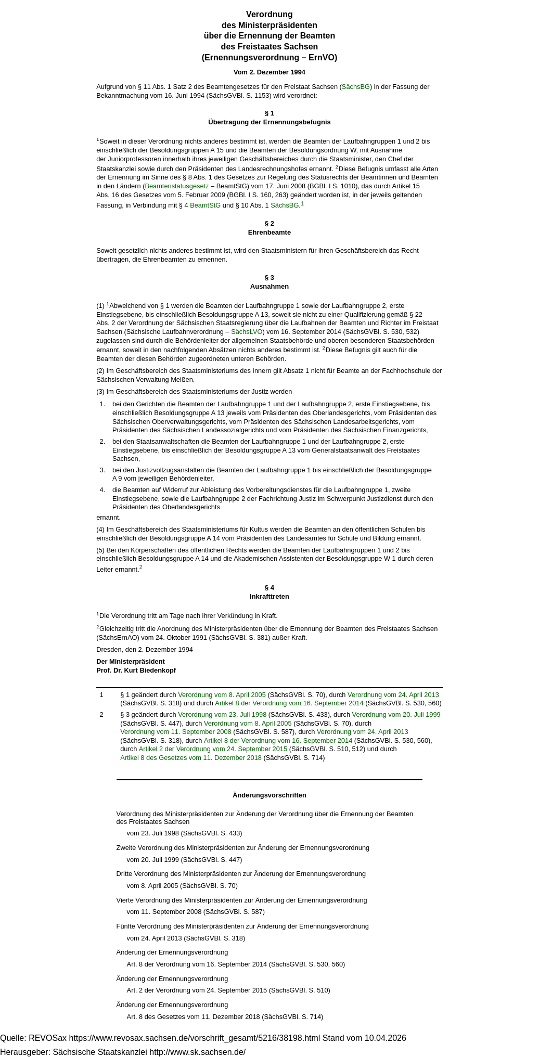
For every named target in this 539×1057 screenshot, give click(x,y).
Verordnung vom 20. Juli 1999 (396, 714)
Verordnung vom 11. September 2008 (175, 732)
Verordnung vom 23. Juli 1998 (222, 714)
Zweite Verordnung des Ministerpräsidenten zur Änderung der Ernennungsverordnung (243, 848)
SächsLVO (246, 332)
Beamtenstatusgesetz (177, 186)
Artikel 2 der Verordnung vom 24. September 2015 (213, 749)
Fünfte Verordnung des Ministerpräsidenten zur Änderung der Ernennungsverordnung (243, 926)
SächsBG (356, 87)
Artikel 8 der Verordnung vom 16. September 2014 (289, 703)
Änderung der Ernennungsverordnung (172, 952)
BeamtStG (205, 206)
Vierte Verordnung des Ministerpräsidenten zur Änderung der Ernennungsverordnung (242, 900)
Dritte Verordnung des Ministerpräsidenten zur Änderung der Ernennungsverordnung (241, 874)
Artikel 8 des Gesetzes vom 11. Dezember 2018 (191, 758)
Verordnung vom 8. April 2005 (222, 695)
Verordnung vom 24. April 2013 (393, 695)
